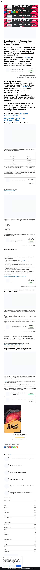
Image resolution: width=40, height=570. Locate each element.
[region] (12, 562)
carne (19, 313)
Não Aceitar (13, 566)
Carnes (5, 510)
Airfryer (6, 381)
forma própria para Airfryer (16, 319)
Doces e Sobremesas (7, 517)
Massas (5, 529)
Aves (5, 502)
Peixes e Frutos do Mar (8, 536)
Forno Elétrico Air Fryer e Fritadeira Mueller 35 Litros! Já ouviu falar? (15, 276)
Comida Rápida (6, 512)
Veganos (5, 549)
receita (27, 58)
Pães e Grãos (6, 534)
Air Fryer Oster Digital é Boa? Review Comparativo (12, 345)
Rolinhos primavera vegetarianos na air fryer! (18, 472)
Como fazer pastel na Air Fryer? (15, 465)
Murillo (6, 9)
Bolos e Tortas (6, 507)
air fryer (23, 260)
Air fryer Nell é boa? (12, 120)
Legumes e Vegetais (7, 527)
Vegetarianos (6, 551)
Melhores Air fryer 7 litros (14, 118)
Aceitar (19, 566)
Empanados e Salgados (8, 519)
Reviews (5, 544)
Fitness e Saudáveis (7, 522)
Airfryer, (25, 87)
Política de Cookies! (13, 563)
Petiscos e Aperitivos (7, 539)
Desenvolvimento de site (29, 568)
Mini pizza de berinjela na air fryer (9, 190)
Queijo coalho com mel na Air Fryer (16, 479)
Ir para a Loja (31, 70)
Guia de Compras (7, 524)
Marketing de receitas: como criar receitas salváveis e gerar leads (21, 458)
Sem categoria (6, 546)
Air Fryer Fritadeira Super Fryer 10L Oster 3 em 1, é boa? (13, 344)
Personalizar (6, 566)
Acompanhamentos (7, 500)
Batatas (5, 505)
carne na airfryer (7, 444)
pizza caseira (13, 444)
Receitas (5, 541)
